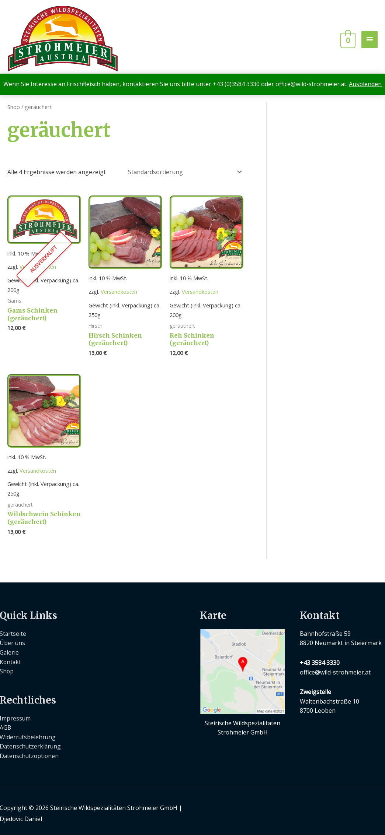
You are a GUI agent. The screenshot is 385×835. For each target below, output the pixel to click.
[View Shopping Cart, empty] (348, 39)
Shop (13, 106)
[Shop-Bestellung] (183, 171)
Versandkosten (38, 289)
